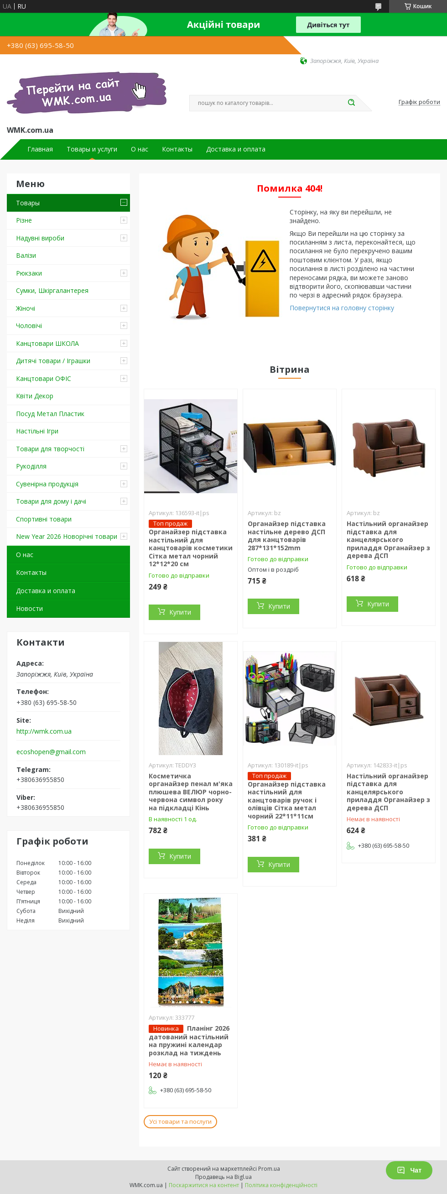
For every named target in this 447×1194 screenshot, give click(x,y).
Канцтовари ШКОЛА (47, 343)
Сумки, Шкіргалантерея (52, 290)
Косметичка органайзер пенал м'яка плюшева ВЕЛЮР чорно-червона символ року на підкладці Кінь (191, 792)
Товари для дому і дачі (51, 501)
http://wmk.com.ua (44, 731)
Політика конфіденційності (281, 1185)
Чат (409, 1170)
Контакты (177, 149)
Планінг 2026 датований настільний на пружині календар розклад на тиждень (189, 1040)
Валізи (26, 255)
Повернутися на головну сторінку (342, 307)
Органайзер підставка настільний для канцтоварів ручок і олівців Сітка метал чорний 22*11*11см (287, 800)
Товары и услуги (92, 149)
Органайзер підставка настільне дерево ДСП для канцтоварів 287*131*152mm (287, 535)
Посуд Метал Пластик (50, 413)
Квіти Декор (34, 395)
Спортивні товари (44, 519)
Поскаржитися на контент (204, 1185)
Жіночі (25, 308)
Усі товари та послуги (180, 1121)
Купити (180, 612)
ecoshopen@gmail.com (51, 752)
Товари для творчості (50, 448)
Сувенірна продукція (47, 484)
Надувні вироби (40, 238)
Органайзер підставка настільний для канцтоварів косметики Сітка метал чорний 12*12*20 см (191, 547)
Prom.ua (269, 1169)
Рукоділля (31, 466)
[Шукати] (351, 103)
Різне (24, 220)
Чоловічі (29, 325)
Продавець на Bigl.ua (223, 1177)
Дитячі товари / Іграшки (53, 360)
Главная (40, 149)
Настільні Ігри (37, 431)
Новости (29, 608)
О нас (139, 149)
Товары (28, 202)
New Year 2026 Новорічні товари (66, 536)
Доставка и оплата (235, 149)
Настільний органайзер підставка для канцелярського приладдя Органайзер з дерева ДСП (388, 539)
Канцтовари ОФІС (43, 378)
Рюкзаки (29, 273)
